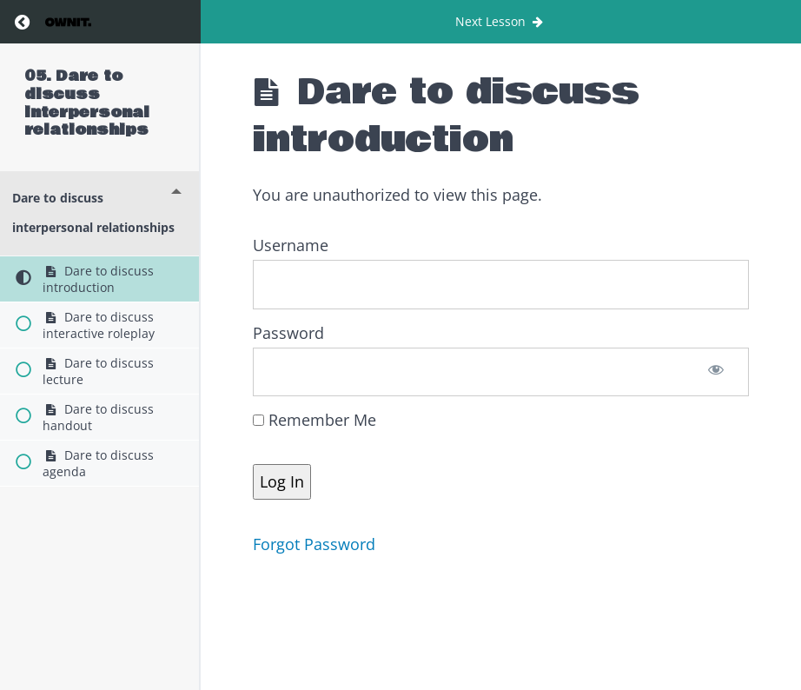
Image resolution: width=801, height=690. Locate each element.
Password (288, 332)
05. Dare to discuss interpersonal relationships (86, 103)
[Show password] (716, 372)
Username (290, 245)
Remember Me (314, 419)
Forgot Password (314, 544)
